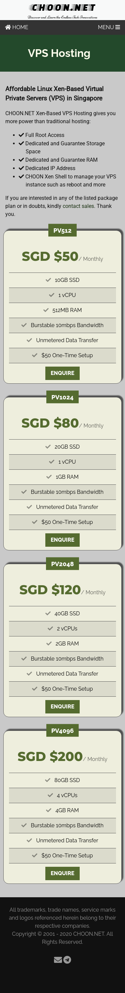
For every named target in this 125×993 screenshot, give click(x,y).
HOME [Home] (16, 27)
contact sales (78, 206)
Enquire (62, 373)
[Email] (58, 960)
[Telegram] (67, 960)
